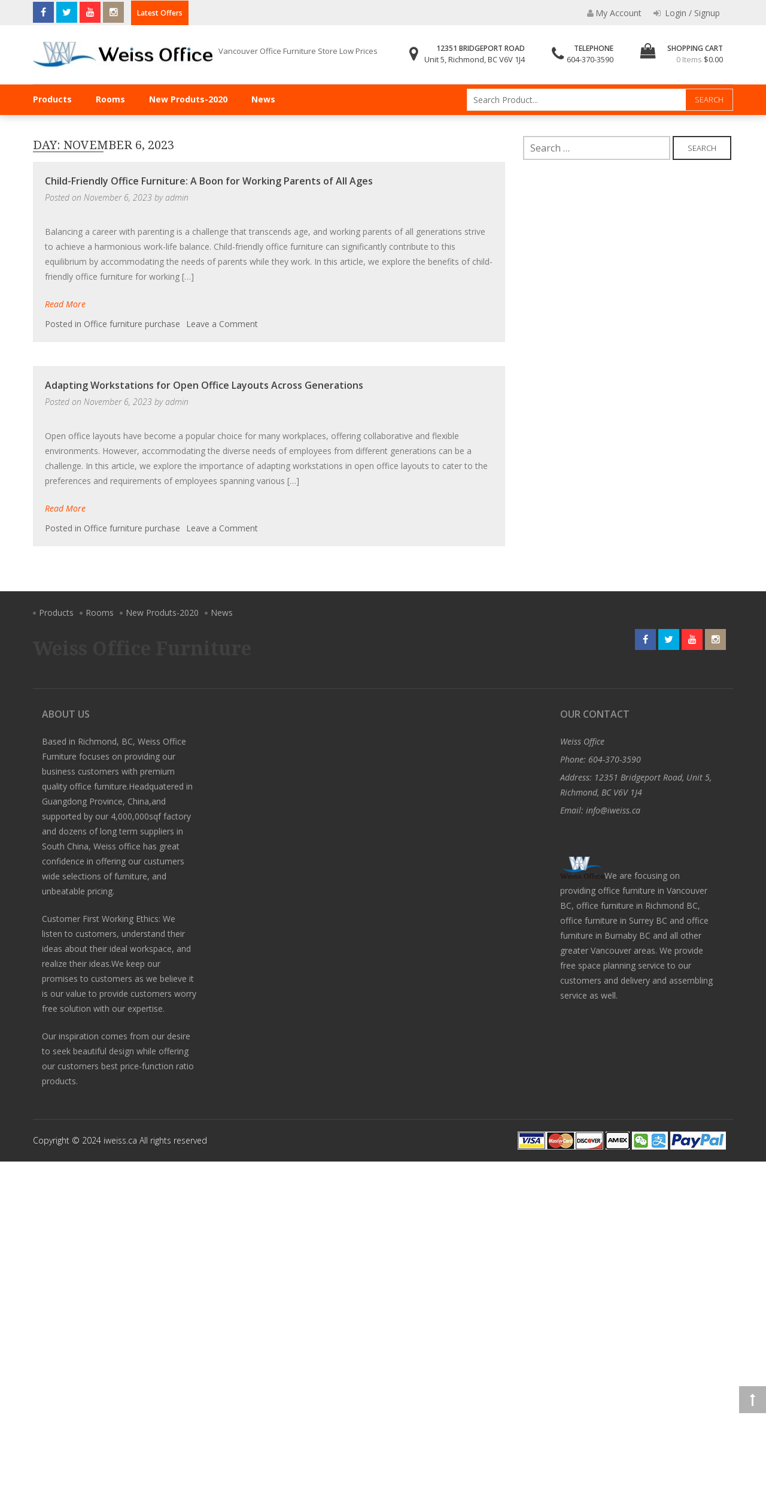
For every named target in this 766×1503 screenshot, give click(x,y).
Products (52, 99)
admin (177, 197)
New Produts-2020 (188, 99)
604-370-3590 (590, 59)
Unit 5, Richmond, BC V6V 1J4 (474, 59)
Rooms (110, 99)
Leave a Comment (222, 323)
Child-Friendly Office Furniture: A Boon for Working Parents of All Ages (209, 181)
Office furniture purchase (132, 323)
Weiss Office (582, 741)
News (263, 99)
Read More (65, 304)
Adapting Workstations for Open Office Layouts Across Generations (204, 385)
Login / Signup (686, 13)
